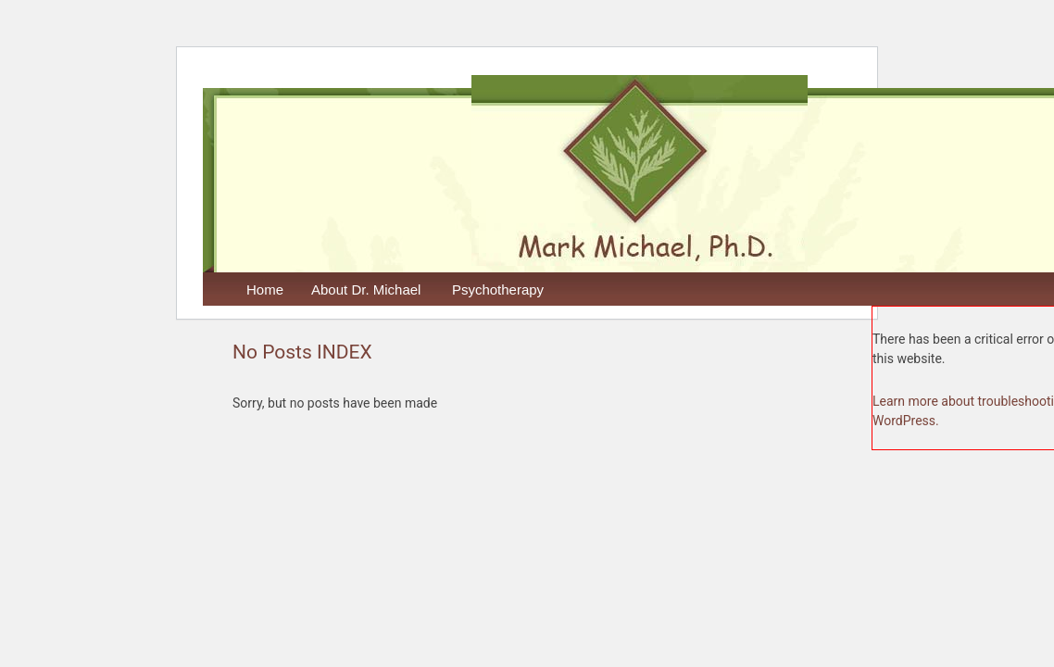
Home (264, 289)
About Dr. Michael (365, 289)
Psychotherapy (498, 289)
